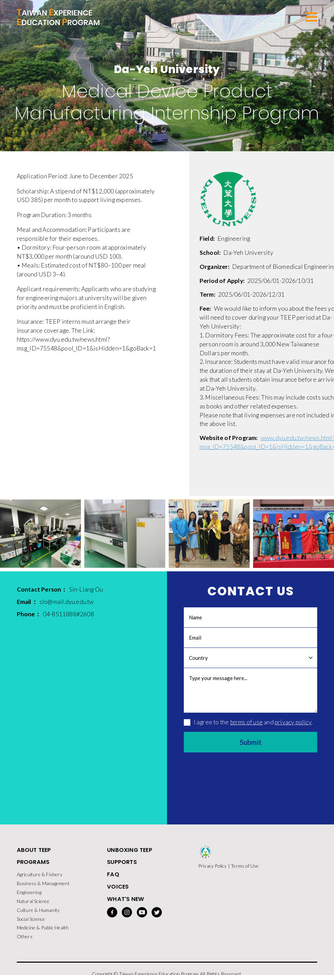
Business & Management (43, 889)
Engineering (29, 898)
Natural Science (33, 907)
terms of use (246, 726)
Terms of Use (245, 870)
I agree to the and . (248, 726)
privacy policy (293, 726)
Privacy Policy (212, 870)
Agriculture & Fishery (39, 880)
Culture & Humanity (38, 916)
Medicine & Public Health (43, 934)
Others (25, 943)
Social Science (31, 925)
